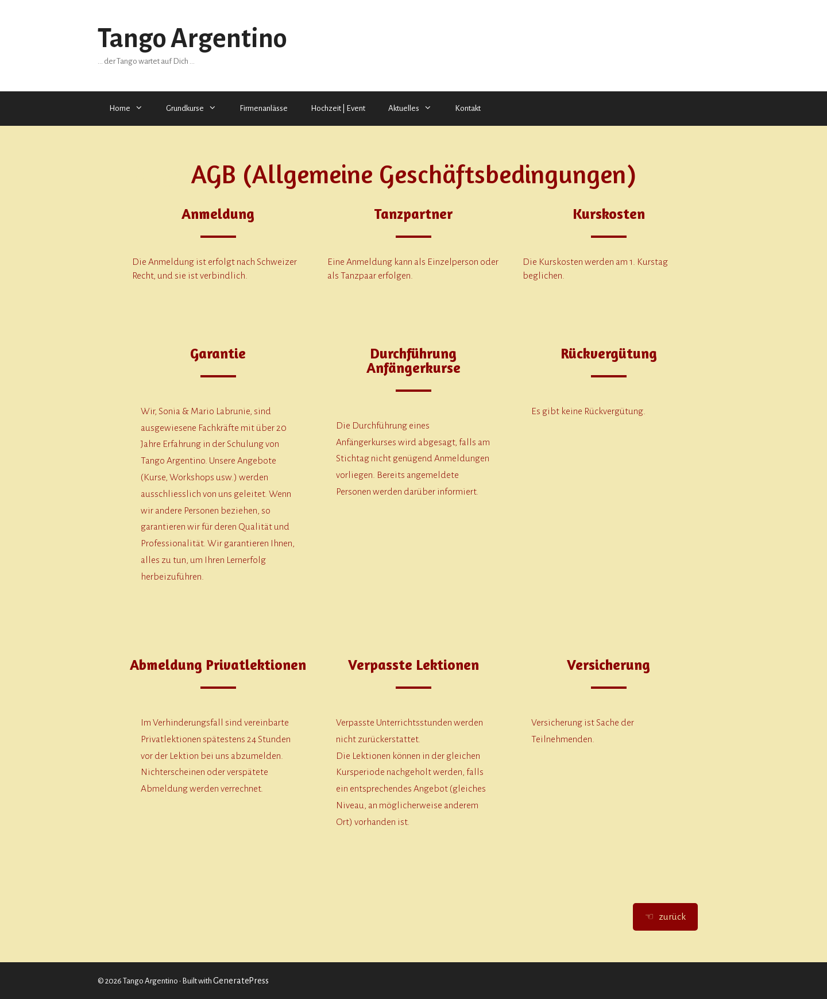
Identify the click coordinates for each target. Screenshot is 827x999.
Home (131, 108)
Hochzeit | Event (338, 108)
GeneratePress (241, 980)
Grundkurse (197, 108)
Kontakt (468, 108)
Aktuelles (415, 108)
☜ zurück (665, 916)
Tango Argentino (192, 38)
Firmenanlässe (263, 108)
